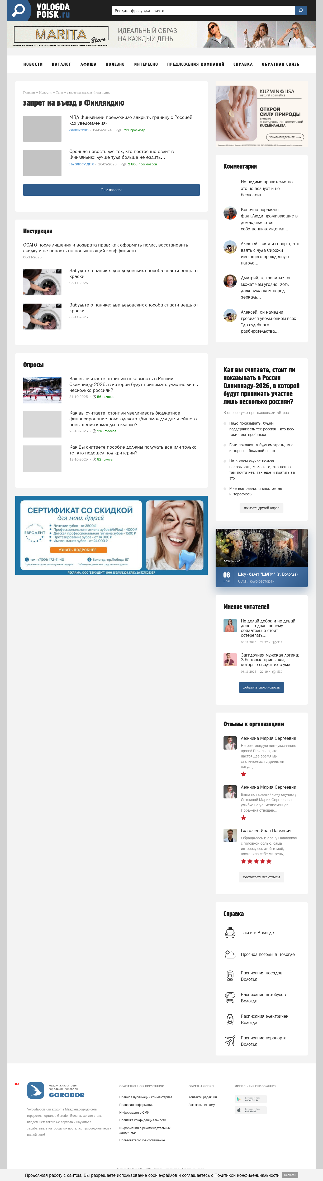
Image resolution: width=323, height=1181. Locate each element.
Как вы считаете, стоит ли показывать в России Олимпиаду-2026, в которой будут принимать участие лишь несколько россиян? (133, 384)
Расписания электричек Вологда (264, 1019)
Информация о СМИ (134, 1112)
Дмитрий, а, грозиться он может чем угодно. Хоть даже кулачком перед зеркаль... (266, 287)
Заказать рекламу (201, 1105)
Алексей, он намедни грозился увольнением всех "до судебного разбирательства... (268, 321)
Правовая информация (136, 1105)
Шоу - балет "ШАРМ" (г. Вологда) (268, 574)
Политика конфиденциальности (142, 1120)
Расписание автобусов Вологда (263, 997)
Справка (234, 914)
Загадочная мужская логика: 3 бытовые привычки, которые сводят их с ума (270, 660)
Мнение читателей (246, 607)
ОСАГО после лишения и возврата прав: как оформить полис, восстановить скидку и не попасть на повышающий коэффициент (105, 247)
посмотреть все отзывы (261, 877)
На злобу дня (82, 164)
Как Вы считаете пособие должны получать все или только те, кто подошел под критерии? (133, 449)
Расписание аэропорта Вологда (263, 1041)
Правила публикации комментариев (145, 1097)
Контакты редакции (202, 1097)
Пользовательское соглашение (142, 1140)
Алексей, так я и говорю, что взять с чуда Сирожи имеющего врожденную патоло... (270, 253)
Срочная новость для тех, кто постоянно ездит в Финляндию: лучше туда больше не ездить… (121, 154)
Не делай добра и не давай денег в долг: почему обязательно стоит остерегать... (268, 628)
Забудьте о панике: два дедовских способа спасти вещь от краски (133, 273)
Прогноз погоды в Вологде (268, 954)
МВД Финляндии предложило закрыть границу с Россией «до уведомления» (130, 120)
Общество (79, 130)
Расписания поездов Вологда (261, 976)
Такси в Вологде (257, 932)
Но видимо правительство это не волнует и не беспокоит (267, 188)
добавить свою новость (261, 687)
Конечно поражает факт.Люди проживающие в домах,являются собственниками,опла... (269, 219)
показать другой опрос (261, 508)
